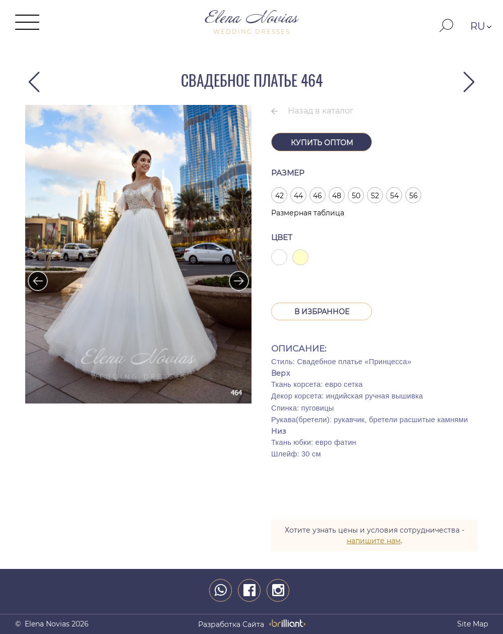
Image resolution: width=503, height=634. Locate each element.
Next (234, 276)
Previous (33, 276)
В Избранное (321, 311)
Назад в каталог (321, 111)
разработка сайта (231, 624)
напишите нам (374, 540)
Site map (472, 623)
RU (477, 26)
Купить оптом (322, 142)
